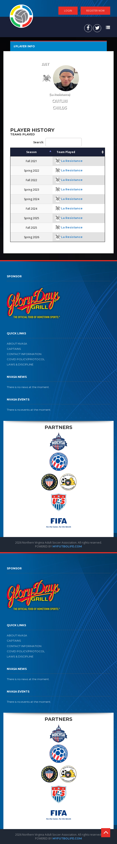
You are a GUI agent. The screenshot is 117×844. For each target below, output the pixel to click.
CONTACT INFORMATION (24, 354)
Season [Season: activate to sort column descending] (31, 152)
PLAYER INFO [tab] (24, 46)
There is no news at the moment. (28, 387)
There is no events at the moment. (29, 409)
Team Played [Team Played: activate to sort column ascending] (66, 152)
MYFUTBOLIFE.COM (67, 546)
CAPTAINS (14, 348)
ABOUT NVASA (17, 343)
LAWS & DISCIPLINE (20, 364)
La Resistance (72, 161)
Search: (57, 142)
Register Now (95, 10)
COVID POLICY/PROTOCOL (26, 359)
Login (68, 10)
